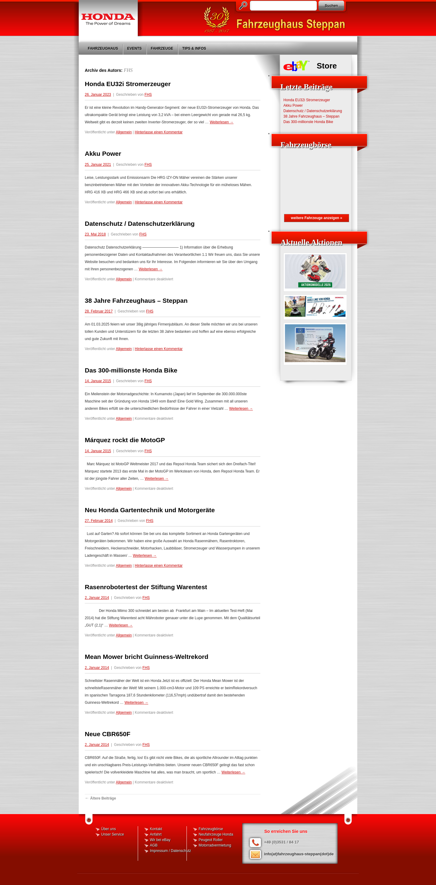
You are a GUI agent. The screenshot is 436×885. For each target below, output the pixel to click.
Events (134, 48)
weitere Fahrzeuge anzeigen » (316, 218)
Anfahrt (156, 834)
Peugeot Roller (211, 840)
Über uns (108, 829)
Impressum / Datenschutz (170, 851)
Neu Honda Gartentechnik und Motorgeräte (150, 509)
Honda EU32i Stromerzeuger (128, 83)
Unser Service (112, 834)
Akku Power (103, 153)
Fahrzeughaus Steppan (277, 20)
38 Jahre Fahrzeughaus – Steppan (136, 300)
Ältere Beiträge (100, 798)
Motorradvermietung (215, 845)
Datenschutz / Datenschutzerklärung (140, 223)
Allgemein (124, 132)
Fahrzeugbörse (211, 829)
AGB (153, 845)
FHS (128, 70)
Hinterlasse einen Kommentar (159, 132)
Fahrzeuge (162, 48)
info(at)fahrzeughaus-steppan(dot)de (299, 854)
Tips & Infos (194, 48)
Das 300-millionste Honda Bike (131, 370)
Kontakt (156, 829)
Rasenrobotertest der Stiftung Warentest (146, 586)
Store (327, 65)
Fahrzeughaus (103, 48)
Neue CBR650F (107, 733)
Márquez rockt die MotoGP (125, 439)
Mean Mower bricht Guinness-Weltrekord (146, 656)
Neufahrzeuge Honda (216, 834)
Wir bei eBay (160, 840)
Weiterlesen (221, 122)
